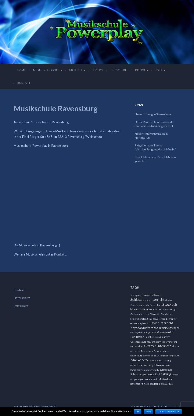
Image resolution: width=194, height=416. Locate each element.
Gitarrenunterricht (157, 346)
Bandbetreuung (153, 337)
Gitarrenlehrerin (149, 379)
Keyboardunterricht (144, 327)
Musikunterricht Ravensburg (160, 309)
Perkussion (137, 336)
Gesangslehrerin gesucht (143, 332)
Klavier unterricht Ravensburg (162, 342)
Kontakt (24, 82)
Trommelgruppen (169, 327)
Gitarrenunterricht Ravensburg (146, 305)
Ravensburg (161, 374)
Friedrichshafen (138, 319)
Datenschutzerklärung (168, 411)
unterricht (151, 370)
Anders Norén (157, 406)
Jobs (158, 70)
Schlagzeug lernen (156, 319)
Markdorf (138, 360)
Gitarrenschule (162, 365)
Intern (140, 70)
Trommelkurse (152, 295)
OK (137, 411)
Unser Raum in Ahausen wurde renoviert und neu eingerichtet (154, 124)
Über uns (75, 70)
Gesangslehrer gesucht (168, 355)
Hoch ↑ (175, 406)
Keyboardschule (152, 383)
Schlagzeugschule (141, 374)
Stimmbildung (149, 355)
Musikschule (137, 309)
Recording (167, 384)
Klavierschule (164, 369)
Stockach (169, 304)
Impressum (21, 305)
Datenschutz (22, 298)
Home (21, 70)
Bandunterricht (138, 370)
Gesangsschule (138, 342)
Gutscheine (119, 70)
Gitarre (169, 300)
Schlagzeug (136, 295)
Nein (148, 411)
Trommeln (155, 314)
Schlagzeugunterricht (147, 299)
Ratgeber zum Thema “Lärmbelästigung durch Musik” (155, 147)
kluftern (166, 336)
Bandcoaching (137, 346)
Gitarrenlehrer (154, 360)
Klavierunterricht (161, 323)
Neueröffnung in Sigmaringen (153, 114)
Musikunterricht (46, 70)
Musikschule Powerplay (40, 406)
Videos (98, 70)
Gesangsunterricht (140, 314)
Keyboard (143, 323)
